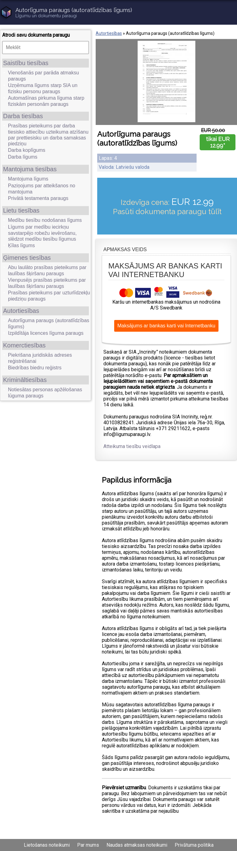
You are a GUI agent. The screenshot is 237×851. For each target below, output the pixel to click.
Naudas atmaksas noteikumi (136, 845)
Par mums (88, 845)
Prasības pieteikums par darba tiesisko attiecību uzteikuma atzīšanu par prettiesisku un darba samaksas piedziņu (48, 134)
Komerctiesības (24, 345)
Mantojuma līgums (28, 178)
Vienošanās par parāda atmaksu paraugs (43, 75)
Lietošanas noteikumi (47, 845)
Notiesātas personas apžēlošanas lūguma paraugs (45, 392)
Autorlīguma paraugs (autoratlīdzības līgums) (48, 323)
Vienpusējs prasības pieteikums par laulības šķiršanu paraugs (47, 283)
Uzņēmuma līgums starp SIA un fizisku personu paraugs (42, 88)
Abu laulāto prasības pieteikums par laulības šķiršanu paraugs (47, 270)
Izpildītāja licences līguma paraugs (46, 333)
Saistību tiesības (25, 63)
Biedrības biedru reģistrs (34, 367)
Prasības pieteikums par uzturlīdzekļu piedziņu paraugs (49, 295)
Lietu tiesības (21, 210)
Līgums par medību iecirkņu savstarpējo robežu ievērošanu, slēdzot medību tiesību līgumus (42, 233)
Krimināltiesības (25, 379)
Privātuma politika (194, 845)
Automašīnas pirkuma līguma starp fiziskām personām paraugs (46, 101)
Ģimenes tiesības (27, 257)
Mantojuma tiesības (29, 169)
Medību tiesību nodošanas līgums (45, 220)
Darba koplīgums (26, 150)
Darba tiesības (23, 116)
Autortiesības (21, 310)
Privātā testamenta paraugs (38, 198)
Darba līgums (22, 157)
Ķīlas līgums (21, 245)
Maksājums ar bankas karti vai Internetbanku (166, 325)
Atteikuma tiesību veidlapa (131, 446)
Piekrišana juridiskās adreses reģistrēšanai (40, 358)
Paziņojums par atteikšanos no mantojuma (41, 188)
